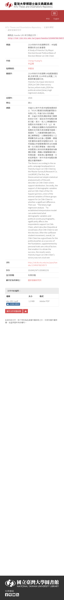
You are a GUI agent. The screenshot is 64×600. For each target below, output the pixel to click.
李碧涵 (31, 68)
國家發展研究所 (14, 30)
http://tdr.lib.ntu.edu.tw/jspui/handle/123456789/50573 (42, 263)
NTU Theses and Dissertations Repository (23, 27)
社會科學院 (48, 27)
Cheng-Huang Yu (35, 60)
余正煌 (31, 63)
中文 (48, 18)
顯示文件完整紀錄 (14, 311)
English (56, 18)
